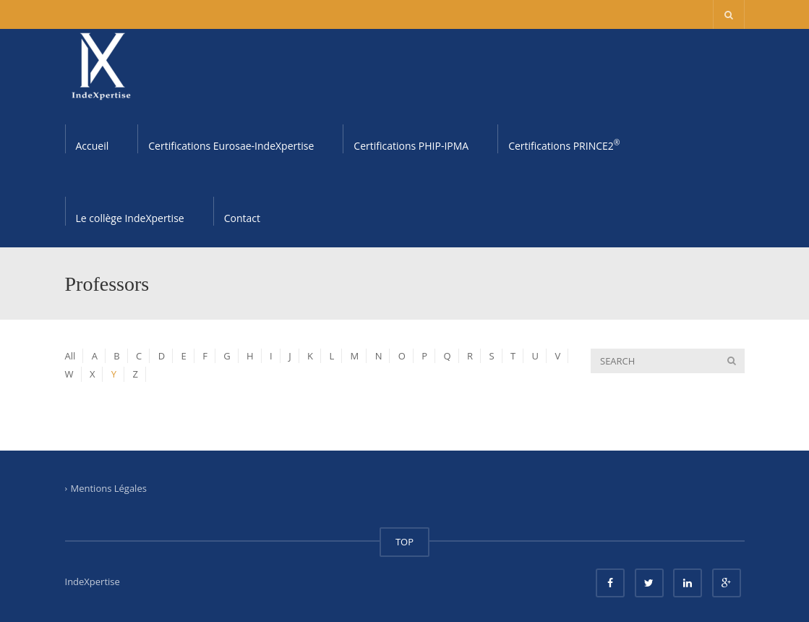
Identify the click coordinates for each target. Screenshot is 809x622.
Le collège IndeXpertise (130, 218)
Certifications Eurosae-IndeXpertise (231, 146)
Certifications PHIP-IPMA (411, 146)
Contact (242, 218)
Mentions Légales (109, 488)
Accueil (92, 146)
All (70, 355)
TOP (404, 541)
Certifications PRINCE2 (564, 144)
